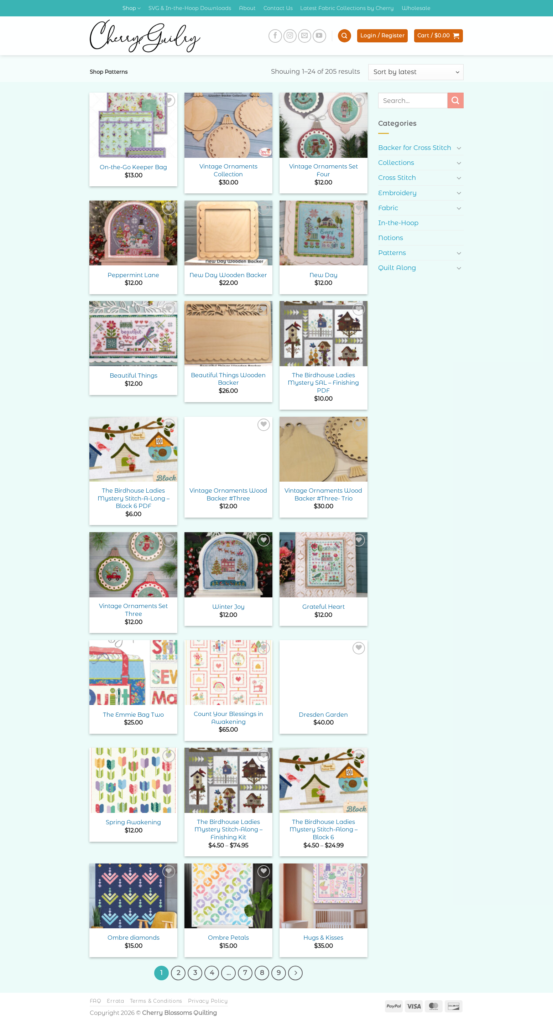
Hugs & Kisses (323, 937)
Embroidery (397, 193)
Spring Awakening (133, 822)
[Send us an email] (305, 36)
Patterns (392, 253)
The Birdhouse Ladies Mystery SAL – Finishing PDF (323, 383)
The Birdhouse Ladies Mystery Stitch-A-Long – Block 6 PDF (133, 498)
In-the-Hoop (398, 223)
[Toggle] (459, 147)
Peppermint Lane (133, 275)
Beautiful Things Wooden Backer (228, 379)
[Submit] (456, 100)
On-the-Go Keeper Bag (133, 167)
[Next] (292, 972)
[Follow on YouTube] (319, 36)
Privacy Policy (208, 1000)
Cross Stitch (397, 177)
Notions (390, 238)
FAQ (95, 1000)
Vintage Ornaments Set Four (323, 170)
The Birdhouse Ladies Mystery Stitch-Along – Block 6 (323, 829)
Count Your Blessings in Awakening (228, 717)
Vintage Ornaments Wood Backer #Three (228, 494)
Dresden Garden (323, 714)
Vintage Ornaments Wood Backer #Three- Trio (323, 494)
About (247, 8)
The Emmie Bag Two (133, 714)
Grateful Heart (323, 606)
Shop (131, 8)
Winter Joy (228, 606)
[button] (344, 35)
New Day (323, 275)
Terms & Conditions (156, 1000)
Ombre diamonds (134, 937)
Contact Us (278, 8)
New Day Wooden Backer (228, 275)
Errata (115, 1000)
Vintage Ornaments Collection (228, 170)
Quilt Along (397, 268)
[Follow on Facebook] (275, 36)
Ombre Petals (228, 937)
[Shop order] (415, 72)
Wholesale (416, 8)
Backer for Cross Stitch (414, 148)
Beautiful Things (133, 375)
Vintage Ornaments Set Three (133, 609)
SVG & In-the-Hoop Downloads (189, 8)
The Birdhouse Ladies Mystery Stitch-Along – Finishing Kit (228, 829)
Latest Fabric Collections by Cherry (347, 8)
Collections (396, 163)
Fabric (388, 208)
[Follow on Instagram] (290, 36)
